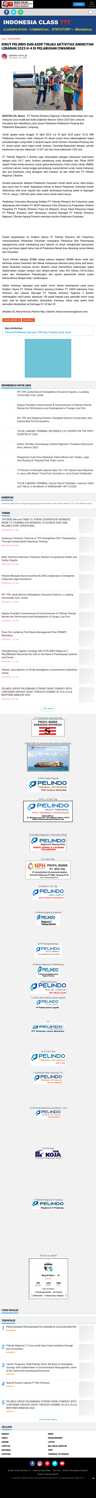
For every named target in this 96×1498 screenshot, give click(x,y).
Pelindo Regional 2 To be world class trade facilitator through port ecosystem (39, 1347)
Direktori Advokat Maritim (48, 1474)
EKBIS (50, 1434)
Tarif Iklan (57, 1470)
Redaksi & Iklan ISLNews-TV (19, 1470)
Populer (79, 4)
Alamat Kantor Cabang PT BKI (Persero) (28, 1382)
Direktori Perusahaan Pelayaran (75, 1470)
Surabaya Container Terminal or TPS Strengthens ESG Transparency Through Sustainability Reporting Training (39, 540)
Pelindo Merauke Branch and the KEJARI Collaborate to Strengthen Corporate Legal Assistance (38, 577)
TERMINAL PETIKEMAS (58, 1454)
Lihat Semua (48, 709)
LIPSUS (51, 1442)
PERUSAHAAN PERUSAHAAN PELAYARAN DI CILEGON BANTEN (41, 1326)
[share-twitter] (13, 12)
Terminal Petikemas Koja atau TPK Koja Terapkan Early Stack (38, 332)
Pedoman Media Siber (42, 1470)
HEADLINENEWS (12, 320)
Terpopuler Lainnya (48, 1420)
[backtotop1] (93, 1478)
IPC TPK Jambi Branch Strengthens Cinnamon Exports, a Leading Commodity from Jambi (37, 596)
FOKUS (5, 1438)
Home (4, 39)
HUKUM (5, 1442)
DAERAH (5, 1434)
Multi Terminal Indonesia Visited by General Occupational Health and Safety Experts (39, 559)
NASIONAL (28, 320)
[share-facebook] (6, 12)
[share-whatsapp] (20, 12)
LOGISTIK (6, 1446)
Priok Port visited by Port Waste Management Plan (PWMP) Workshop (34, 634)
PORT (50, 1450)
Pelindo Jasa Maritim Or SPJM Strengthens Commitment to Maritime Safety (39, 671)
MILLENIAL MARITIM (57, 1446)
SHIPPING (6, 1454)
